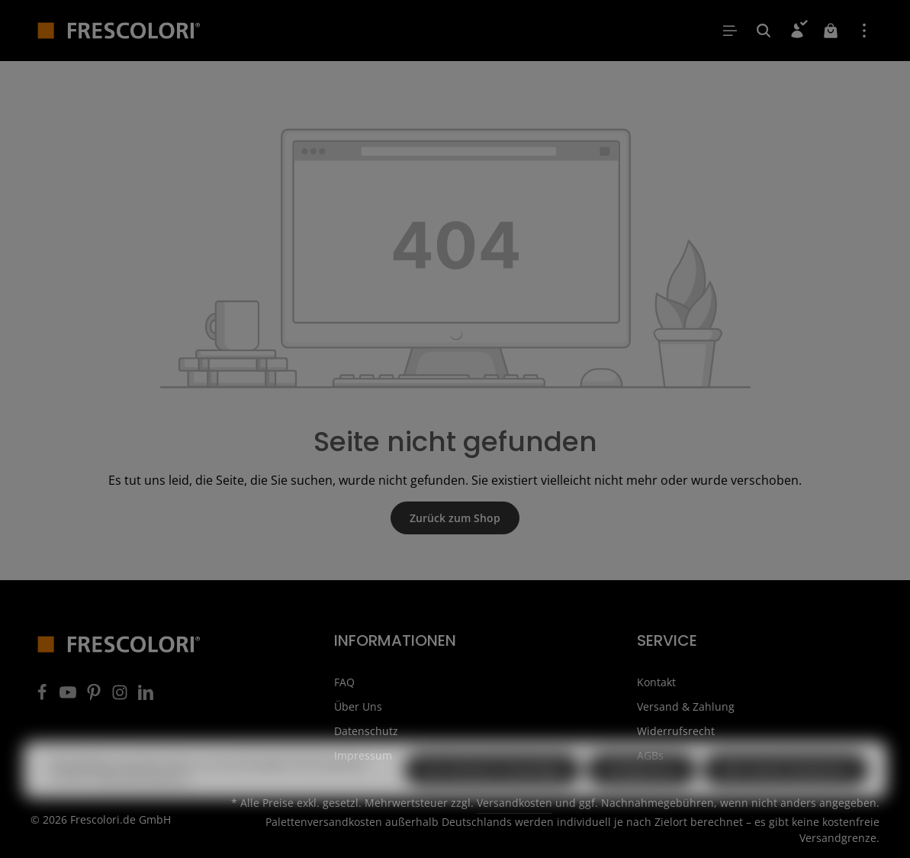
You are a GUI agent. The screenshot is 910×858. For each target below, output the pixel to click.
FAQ (344, 682)
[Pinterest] (95, 696)
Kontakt (656, 682)
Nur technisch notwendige (492, 797)
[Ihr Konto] (797, 30)
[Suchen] (763, 30)
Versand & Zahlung (686, 706)
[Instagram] (121, 696)
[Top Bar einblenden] (864, 30)
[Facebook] (43, 696)
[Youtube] (69, 696)
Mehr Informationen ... (145, 803)
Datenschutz (366, 731)
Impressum (363, 755)
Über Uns (358, 706)
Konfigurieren (641, 797)
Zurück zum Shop (455, 518)
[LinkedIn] (145, 696)
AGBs (650, 755)
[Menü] (730, 30)
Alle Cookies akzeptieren (786, 797)
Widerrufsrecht (676, 731)
